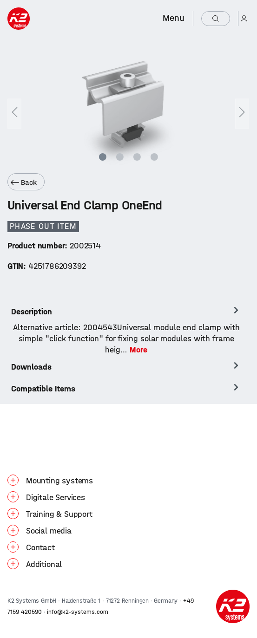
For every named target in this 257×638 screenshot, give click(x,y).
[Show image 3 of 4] (137, 157)
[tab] (126, 330)
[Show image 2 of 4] (120, 157)
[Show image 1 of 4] (102, 157)
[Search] (215, 18)
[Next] (242, 113)
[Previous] (14, 113)
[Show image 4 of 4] (154, 157)
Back (24, 182)
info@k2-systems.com (77, 611)
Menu (174, 18)
